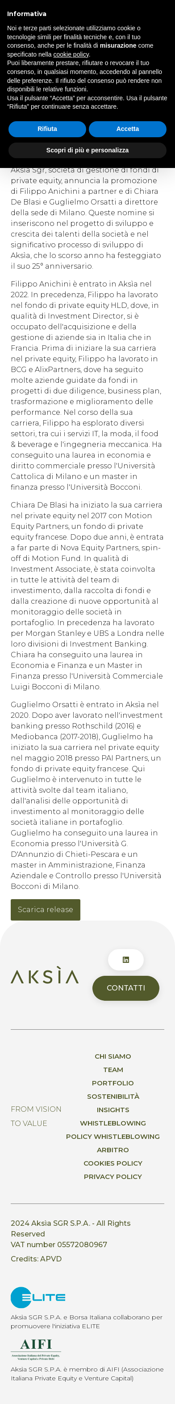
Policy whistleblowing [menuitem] (113, 1136)
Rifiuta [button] (47, 128)
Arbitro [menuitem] (113, 1150)
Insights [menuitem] (113, 1109)
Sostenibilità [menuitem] (113, 1096)
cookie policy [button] (71, 53)
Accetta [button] (128, 128)
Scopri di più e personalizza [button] (87, 149)
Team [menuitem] (113, 1069)
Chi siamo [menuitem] (113, 1056)
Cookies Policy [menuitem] (112, 1163)
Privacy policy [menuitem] (113, 1176)
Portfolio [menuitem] (113, 1083)
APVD (51, 1259)
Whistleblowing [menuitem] (113, 1123)
